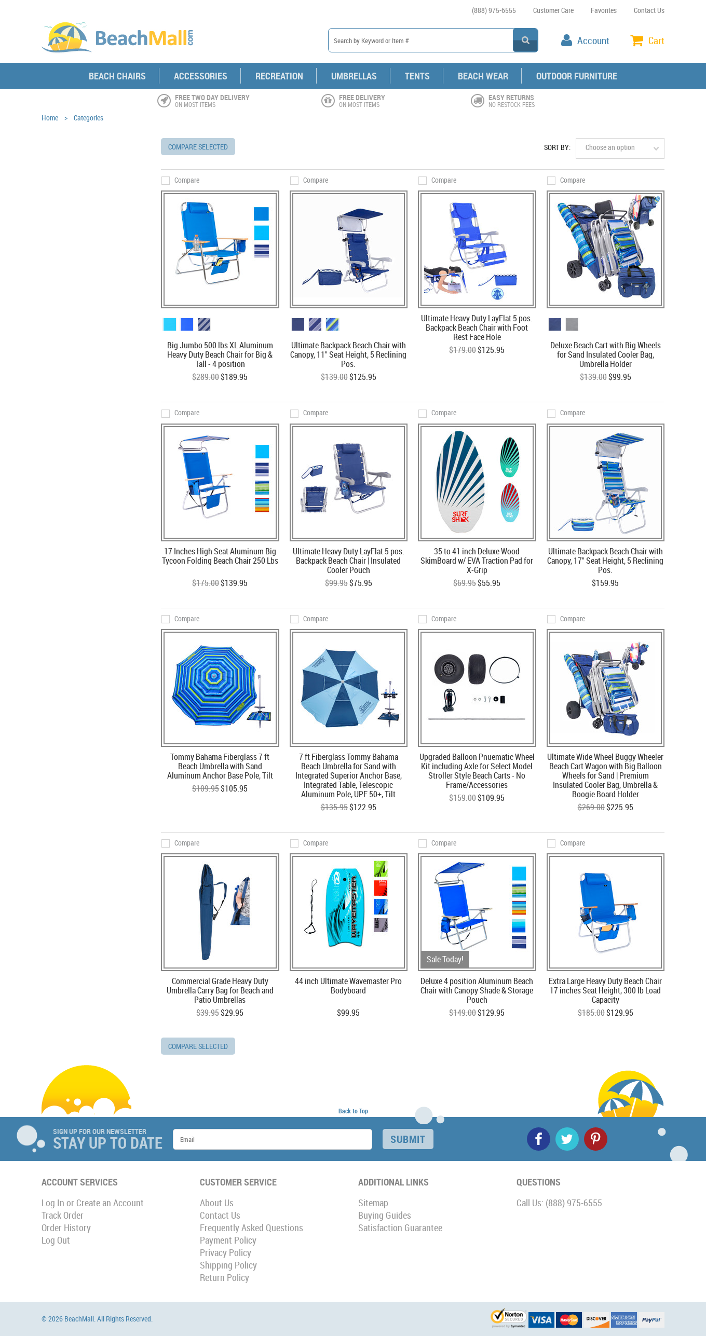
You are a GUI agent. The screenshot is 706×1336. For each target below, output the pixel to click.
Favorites (604, 10)
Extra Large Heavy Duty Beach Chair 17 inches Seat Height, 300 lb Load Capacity (605, 990)
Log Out (56, 1240)
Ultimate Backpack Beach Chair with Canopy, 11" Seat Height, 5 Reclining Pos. (348, 355)
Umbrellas (354, 76)
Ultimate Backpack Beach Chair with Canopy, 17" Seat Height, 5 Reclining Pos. (605, 561)
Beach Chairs (117, 76)
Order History (66, 1227)
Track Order (63, 1215)
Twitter (567, 1139)
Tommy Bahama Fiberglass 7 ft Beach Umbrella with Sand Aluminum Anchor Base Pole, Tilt (220, 766)
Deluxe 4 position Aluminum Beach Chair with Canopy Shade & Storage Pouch (476, 990)
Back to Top (353, 1111)
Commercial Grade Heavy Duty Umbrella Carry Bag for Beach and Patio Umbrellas (220, 990)
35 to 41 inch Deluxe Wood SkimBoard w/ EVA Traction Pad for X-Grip (476, 561)
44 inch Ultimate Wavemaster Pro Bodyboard (348, 986)
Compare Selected (198, 147)
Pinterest (595, 1139)
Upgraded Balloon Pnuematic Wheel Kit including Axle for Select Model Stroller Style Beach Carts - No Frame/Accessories (477, 771)
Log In (53, 1202)
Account (593, 40)
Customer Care (553, 10)
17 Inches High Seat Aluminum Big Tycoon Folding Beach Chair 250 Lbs (220, 556)
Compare (186, 180)
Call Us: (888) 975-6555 (559, 1202)
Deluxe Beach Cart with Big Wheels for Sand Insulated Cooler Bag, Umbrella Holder (605, 355)
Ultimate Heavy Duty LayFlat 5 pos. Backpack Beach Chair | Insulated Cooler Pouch (348, 561)
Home (50, 117)
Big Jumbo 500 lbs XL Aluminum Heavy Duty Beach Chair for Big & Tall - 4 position (220, 355)
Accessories (200, 76)
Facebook (538, 1139)
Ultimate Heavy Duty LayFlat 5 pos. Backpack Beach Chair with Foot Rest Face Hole (477, 328)
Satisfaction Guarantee (400, 1227)
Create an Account (110, 1202)
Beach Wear (483, 76)
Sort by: (557, 147)
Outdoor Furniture (576, 76)
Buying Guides (384, 1215)
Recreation (279, 76)
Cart (656, 40)
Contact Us (649, 10)
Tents (417, 76)
